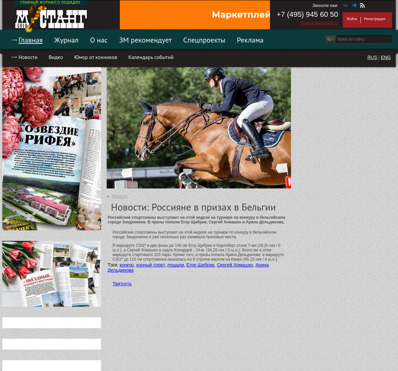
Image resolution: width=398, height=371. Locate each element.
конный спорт (150, 265)
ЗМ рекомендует (145, 39)
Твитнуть (122, 283)
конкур (126, 265)
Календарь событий (150, 57)
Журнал (66, 39)
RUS (372, 57)
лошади (175, 265)
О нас (99, 39)
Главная (30, 39)
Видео (56, 57)
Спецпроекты (204, 39)
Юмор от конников (95, 57)
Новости (28, 57)
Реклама (250, 39)
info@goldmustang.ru (319, 23)
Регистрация (374, 19)
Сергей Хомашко (235, 265)
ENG (386, 57)
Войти (352, 19)
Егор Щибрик (200, 265)
